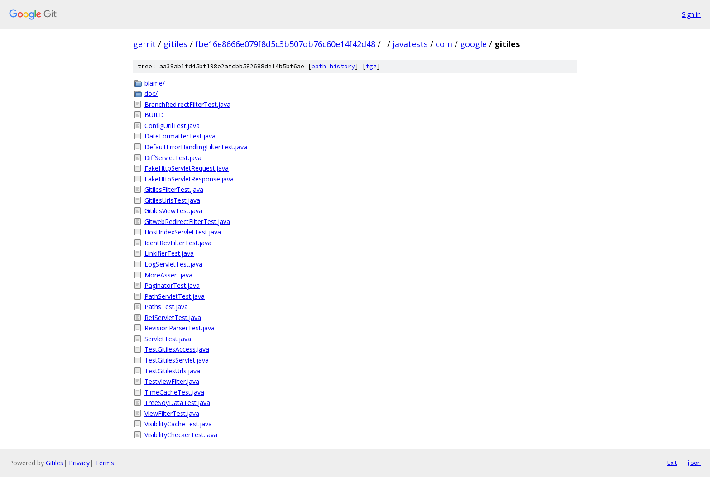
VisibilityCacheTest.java (178, 424)
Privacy (79, 462)
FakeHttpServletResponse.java (189, 179)
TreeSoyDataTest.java (177, 402)
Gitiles (54, 462)
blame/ (154, 83)
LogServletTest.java (173, 264)
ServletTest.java (167, 338)
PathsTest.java (166, 306)
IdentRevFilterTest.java (177, 242)
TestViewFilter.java (171, 381)
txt (672, 462)
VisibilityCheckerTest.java (180, 434)
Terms (104, 462)
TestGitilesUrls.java (172, 371)
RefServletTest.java (172, 317)
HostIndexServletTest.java (182, 232)
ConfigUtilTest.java (172, 125)
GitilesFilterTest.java (173, 189)
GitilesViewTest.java (173, 210)
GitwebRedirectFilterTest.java (187, 221)
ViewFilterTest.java (171, 413)
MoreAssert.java (168, 275)
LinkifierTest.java (169, 253)
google (473, 43)
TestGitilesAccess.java (176, 349)
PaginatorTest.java (172, 285)
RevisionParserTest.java (179, 328)
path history (333, 66)
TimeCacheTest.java (174, 392)
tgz (371, 66)
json (693, 462)
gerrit (144, 43)
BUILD (154, 114)
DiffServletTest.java (172, 157)
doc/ (151, 93)
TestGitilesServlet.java (176, 360)
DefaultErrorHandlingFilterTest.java (195, 147)
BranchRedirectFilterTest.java (187, 104)
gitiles (175, 43)
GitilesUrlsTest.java (172, 200)
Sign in (691, 14)
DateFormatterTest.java (180, 136)
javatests (410, 43)
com (444, 43)
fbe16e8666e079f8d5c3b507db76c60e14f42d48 (285, 43)
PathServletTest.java (174, 296)
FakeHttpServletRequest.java (186, 168)
